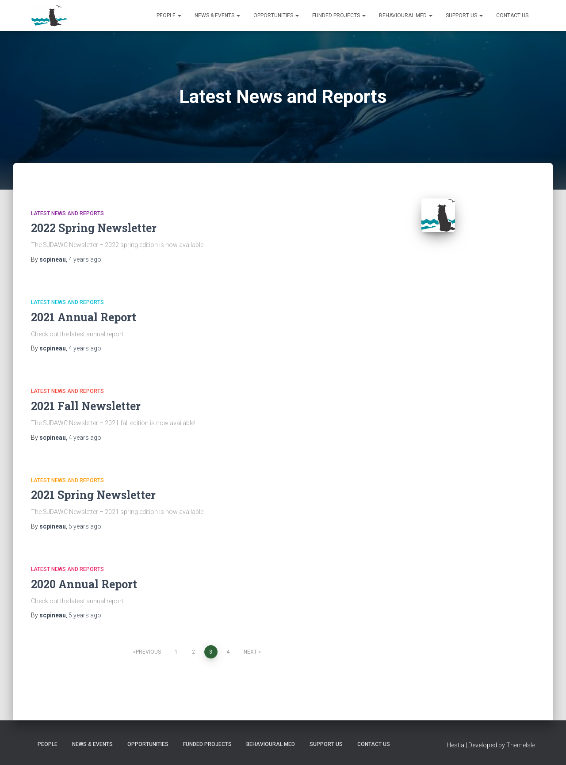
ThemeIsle (520, 745)
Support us (464, 15)
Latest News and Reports (67, 213)
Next (250, 652)
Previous (148, 652)
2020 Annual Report (84, 584)
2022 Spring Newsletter (94, 228)
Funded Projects (339, 15)
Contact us (512, 15)
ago (85, 259)
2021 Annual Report (83, 317)
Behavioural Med (405, 15)
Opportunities (276, 15)
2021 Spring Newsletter (93, 494)
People (169, 15)
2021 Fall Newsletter (86, 406)
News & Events (217, 15)
